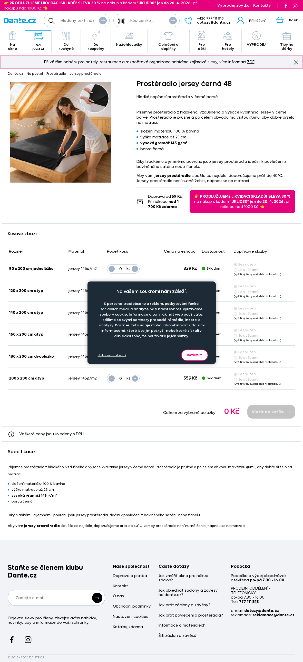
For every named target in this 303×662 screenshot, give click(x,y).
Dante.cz (15, 73)
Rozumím (194, 355)
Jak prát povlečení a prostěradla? (191, 615)
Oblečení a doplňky (168, 41)
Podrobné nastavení (112, 355)
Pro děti (202, 41)
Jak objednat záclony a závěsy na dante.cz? (188, 592)
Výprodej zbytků (233, 5)
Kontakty (262, 5)
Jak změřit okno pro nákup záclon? (183, 578)
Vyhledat (103, 20)
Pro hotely (228, 41)
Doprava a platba (130, 576)
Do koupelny (95, 41)
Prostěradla (56, 73)
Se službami (246, 270)
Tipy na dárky (287, 41)
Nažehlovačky (129, 39)
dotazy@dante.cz (213, 22)
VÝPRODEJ (256, 39)
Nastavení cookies (130, 616)
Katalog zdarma (128, 627)
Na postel (38, 42)
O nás (118, 596)
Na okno (12, 41)
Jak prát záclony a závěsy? (184, 605)
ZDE (251, 61)
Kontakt (120, 586)
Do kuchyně (66, 41)
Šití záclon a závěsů (177, 635)
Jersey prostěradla (86, 73)
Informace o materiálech (182, 625)
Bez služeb (245, 264)
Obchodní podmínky (132, 606)
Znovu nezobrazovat (296, 62)
